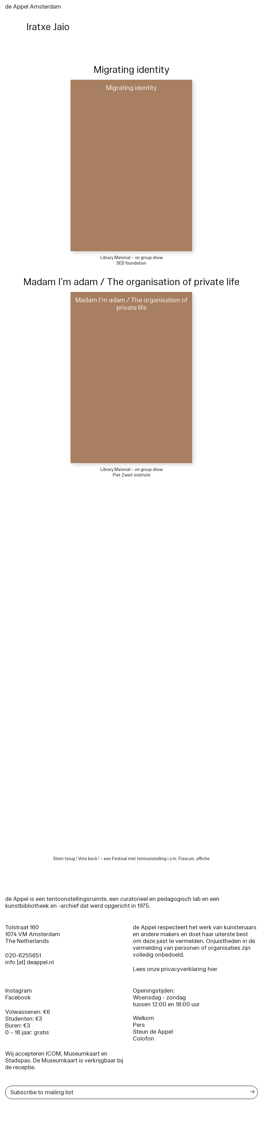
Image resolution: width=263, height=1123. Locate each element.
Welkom (143, 1018)
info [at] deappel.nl (29, 962)
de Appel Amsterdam (33, 7)
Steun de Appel (153, 1032)
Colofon (143, 1039)
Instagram (18, 991)
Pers (139, 1025)
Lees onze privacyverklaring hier (175, 969)
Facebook (18, 997)
